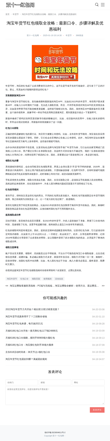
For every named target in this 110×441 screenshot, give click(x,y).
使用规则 (14, 189)
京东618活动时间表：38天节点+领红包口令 (27, 352)
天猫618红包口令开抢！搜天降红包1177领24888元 (31, 331)
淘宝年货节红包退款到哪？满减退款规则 (26, 359)
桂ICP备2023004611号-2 (55, 432)
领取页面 (36, 279)
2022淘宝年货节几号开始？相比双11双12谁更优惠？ (32, 309)
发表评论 (97, 410)
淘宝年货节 (17, 101)
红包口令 (9, 128)
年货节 (16, 14)
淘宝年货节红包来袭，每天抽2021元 (24, 323)
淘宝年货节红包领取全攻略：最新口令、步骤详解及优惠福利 (49, 14)
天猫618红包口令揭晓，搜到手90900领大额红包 (30, 338)
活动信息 (59, 279)
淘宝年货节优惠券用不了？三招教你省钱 (26, 316)
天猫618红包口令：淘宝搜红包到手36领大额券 (29, 345)
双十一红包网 (33, 35)
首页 (7, 14)
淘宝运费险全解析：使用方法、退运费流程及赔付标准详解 (80, 286)
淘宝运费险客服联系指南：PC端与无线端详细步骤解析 (32, 286)
